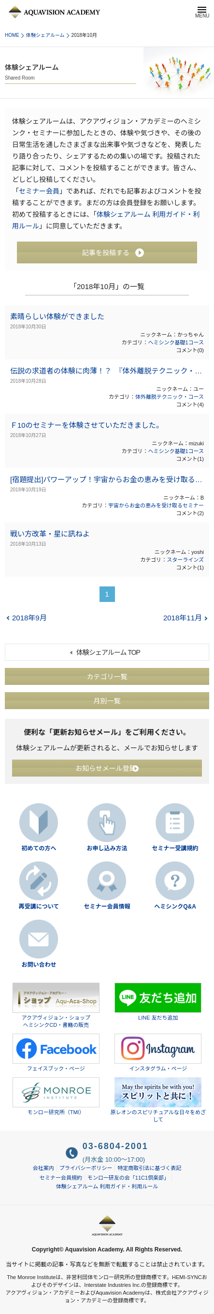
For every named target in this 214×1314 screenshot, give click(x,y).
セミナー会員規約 (61, 1178)
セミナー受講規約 (175, 848)
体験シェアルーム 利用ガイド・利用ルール (107, 1186)
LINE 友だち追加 (157, 1002)
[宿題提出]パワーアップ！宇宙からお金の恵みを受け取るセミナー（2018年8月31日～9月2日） (107, 479)
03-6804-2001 (115, 1146)
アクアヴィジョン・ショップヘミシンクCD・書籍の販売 (56, 1005)
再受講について (39, 906)
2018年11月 (182, 618)
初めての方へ (38, 848)
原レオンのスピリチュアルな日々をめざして (158, 1099)
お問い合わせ (38, 964)
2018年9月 (29, 618)
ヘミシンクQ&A (175, 906)
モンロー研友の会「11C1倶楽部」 (128, 1178)
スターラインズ (185, 560)
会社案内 (43, 1168)
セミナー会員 (39, 191)
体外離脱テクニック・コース (169, 397)
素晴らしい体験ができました (57, 316)
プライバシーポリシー (86, 1168)
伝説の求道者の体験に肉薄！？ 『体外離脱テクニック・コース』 (107, 371)
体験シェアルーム (45, 35)
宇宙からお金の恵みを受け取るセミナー (156, 505)
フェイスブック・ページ (56, 1052)
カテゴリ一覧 (107, 676)
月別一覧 (107, 700)
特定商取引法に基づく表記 (149, 1168)
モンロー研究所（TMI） (56, 1096)
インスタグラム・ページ (157, 1052)
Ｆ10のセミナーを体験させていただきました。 (86, 425)
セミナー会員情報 (107, 906)
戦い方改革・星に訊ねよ (50, 534)
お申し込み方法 (106, 848)
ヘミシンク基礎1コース (176, 342)
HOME (12, 35)
